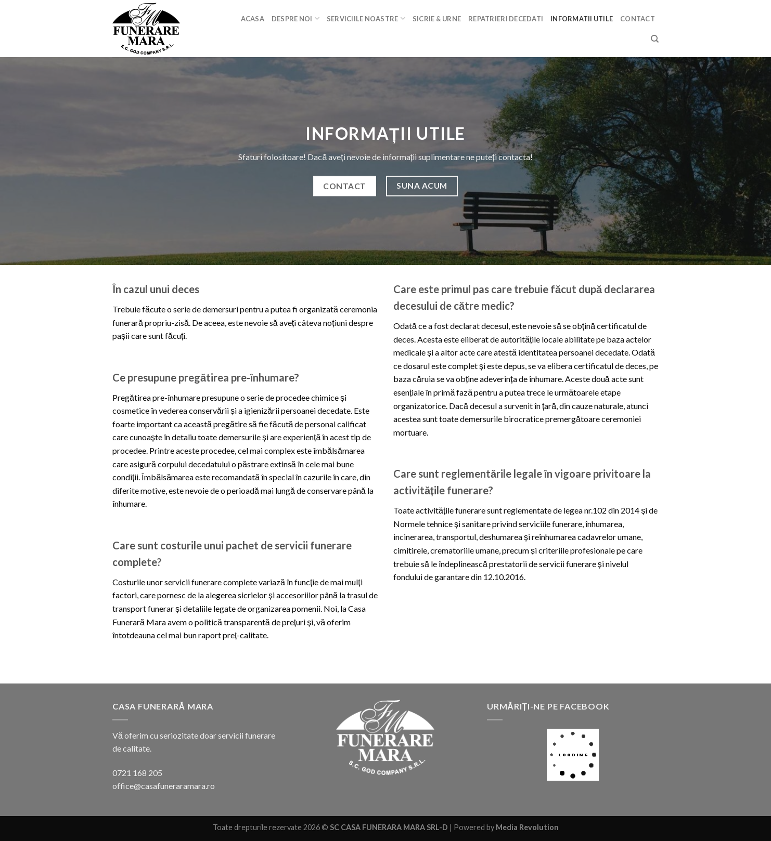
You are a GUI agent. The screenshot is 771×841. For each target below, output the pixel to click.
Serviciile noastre (366, 18)
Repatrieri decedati (505, 19)
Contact (637, 19)
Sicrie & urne (437, 19)
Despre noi (295, 18)
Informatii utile (581, 19)
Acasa (252, 19)
